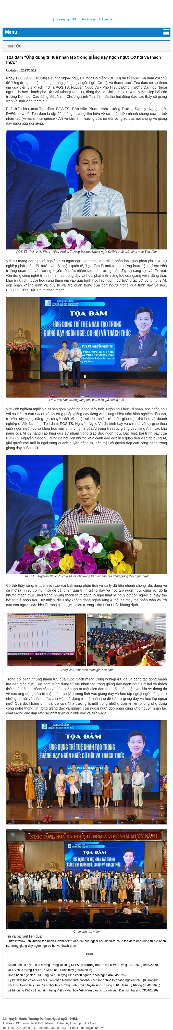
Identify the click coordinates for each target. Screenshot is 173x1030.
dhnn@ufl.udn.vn (92, 1028)
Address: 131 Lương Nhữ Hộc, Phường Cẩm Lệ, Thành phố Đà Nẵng (50, 1023)
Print (89, 954)
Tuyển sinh (89, 19)
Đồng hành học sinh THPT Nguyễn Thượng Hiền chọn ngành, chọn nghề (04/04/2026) (66, 975)
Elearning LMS (66, 19)
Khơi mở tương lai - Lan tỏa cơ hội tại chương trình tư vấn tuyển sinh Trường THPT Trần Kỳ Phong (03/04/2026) (83, 985)
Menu (87, 32)
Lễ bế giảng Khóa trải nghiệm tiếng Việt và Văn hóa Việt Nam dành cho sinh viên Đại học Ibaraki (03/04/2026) (82, 990)
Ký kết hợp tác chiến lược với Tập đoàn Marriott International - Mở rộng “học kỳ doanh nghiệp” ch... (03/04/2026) (83, 980)
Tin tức (13, 46)
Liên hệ (107, 19)
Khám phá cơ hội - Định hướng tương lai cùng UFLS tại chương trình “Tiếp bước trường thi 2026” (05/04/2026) (82, 965)
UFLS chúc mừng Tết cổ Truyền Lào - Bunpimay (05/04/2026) (49, 970)
